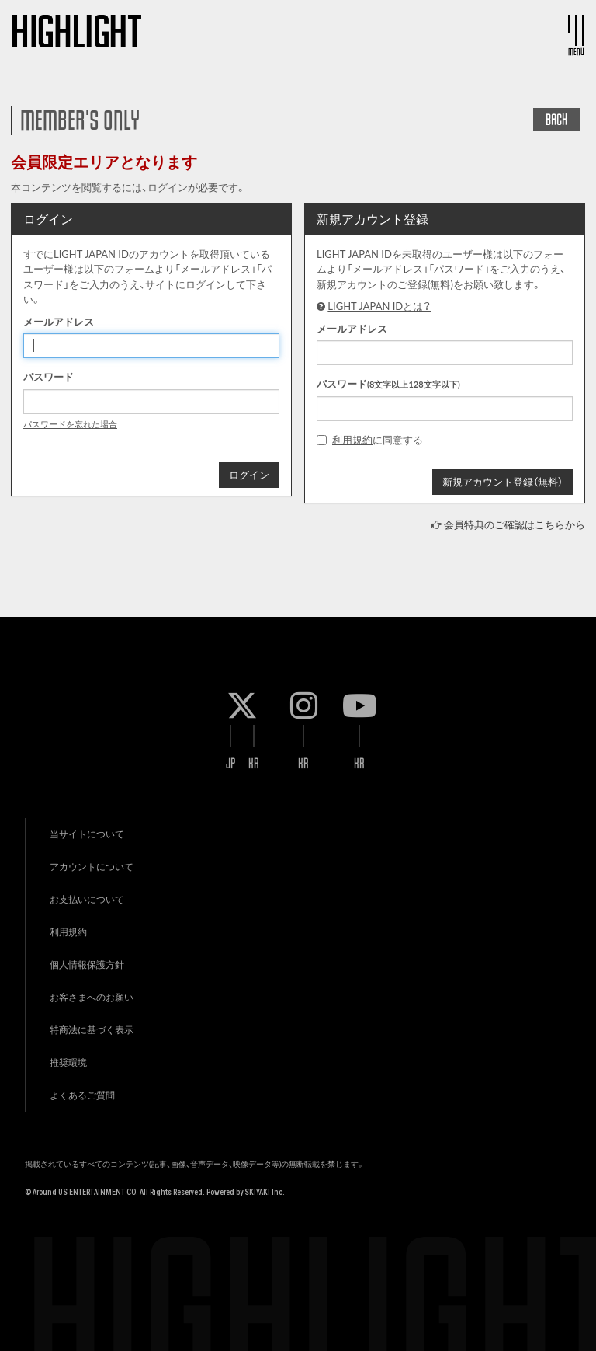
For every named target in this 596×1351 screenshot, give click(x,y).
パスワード (48, 377)
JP (231, 763)
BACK (556, 119)
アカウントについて (91, 866)
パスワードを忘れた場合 (70, 424)
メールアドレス (58, 321)
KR (253, 763)
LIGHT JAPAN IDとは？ (379, 306)
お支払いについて (87, 899)
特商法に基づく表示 (91, 1030)
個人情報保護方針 (87, 964)
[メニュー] (576, 30)
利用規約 (352, 440)
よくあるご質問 (82, 1095)
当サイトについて (87, 834)
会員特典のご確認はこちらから (514, 524)
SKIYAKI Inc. (264, 1192)
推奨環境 (68, 1062)
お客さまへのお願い (91, 997)
